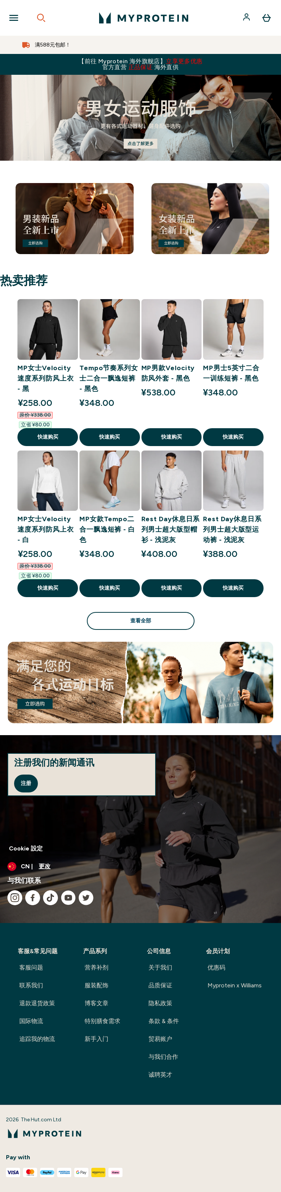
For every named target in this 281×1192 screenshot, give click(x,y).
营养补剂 (96, 967)
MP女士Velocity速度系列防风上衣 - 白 (45, 529)
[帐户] (247, 18)
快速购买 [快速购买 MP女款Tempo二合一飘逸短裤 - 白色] (109, 588)
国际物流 (31, 1021)
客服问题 (31, 967)
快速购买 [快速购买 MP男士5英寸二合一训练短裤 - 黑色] (233, 437)
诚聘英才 (160, 1074)
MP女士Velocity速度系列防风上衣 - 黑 (45, 378)
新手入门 (96, 1038)
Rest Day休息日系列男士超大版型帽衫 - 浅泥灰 (170, 529)
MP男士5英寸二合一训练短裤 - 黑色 (231, 373)
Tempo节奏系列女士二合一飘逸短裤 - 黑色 (108, 378)
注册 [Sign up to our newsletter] (26, 783)
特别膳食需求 (102, 1021)
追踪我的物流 (37, 1038)
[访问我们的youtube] (68, 897)
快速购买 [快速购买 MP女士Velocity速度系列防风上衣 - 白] (47, 588)
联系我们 (31, 985)
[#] (140, 118)
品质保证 (160, 985)
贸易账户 (160, 1038)
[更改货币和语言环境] (140, 866)
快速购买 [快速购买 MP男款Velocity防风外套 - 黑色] (171, 437)
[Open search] (41, 18)
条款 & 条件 (163, 1021)
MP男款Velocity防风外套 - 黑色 (168, 373)
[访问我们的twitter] (86, 897)
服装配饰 (96, 985)
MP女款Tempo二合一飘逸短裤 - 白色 (107, 529)
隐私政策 (160, 1003)
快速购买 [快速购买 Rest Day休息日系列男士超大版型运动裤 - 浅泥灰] (233, 588)
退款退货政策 (37, 1003)
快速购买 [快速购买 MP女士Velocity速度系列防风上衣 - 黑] (47, 437)
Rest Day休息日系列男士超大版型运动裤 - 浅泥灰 (232, 529)
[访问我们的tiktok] (50, 897)
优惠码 (216, 967)
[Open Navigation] (14, 18)
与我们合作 (163, 1056)
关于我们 (160, 967)
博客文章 (96, 1003)
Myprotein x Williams (235, 985)
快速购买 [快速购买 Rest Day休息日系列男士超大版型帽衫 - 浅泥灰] (171, 588)
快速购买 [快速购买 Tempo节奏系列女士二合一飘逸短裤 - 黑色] (109, 437)
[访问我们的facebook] (32, 897)
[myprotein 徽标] (143, 18)
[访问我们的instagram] (14, 897)
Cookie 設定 (26, 848)
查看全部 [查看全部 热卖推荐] (140, 621)
